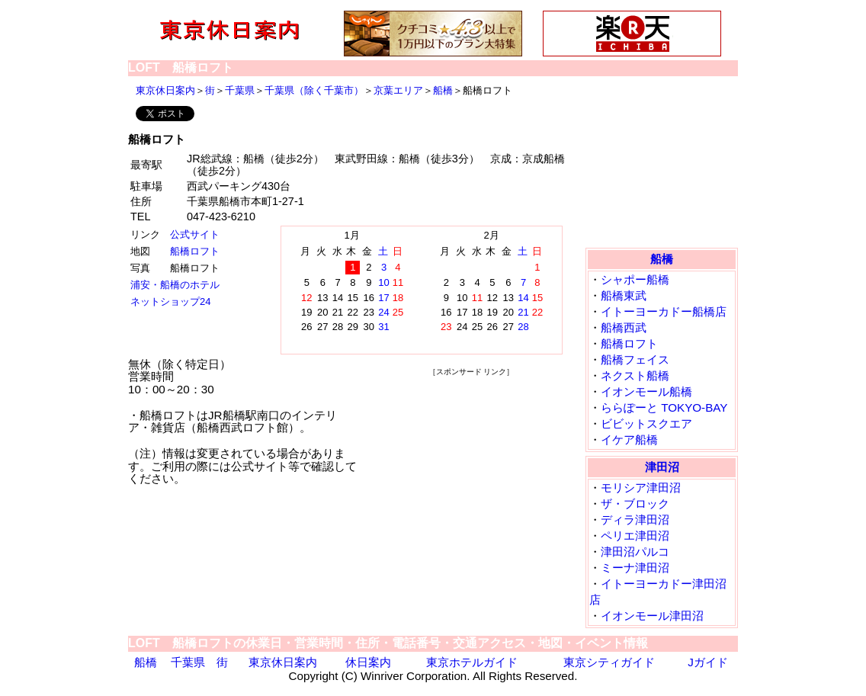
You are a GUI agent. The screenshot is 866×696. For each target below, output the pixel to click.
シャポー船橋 (635, 279)
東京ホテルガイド (472, 662)
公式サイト (195, 234)
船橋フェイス (635, 359)
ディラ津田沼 (635, 519)
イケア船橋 (629, 439)
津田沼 (662, 466)
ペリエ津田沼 (635, 535)
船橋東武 (623, 295)
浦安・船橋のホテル (175, 284)
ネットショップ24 (170, 301)
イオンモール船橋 (646, 391)
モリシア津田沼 (641, 487)
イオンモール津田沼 (652, 615)
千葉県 (240, 90)
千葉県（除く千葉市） (314, 90)
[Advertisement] (471, 473)
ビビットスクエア (646, 423)
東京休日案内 (165, 90)
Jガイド (708, 662)
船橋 (443, 90)
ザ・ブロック (635, 503)
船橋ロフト (195, 251)
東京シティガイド (609, 662)
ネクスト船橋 (635, 375)
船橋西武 (623, 327)
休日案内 (368, 662)
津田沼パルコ (635, 551)
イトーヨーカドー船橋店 (663, 311)
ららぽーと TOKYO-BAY (664, 407)
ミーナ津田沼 (635, 567)
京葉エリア (398, 90)
